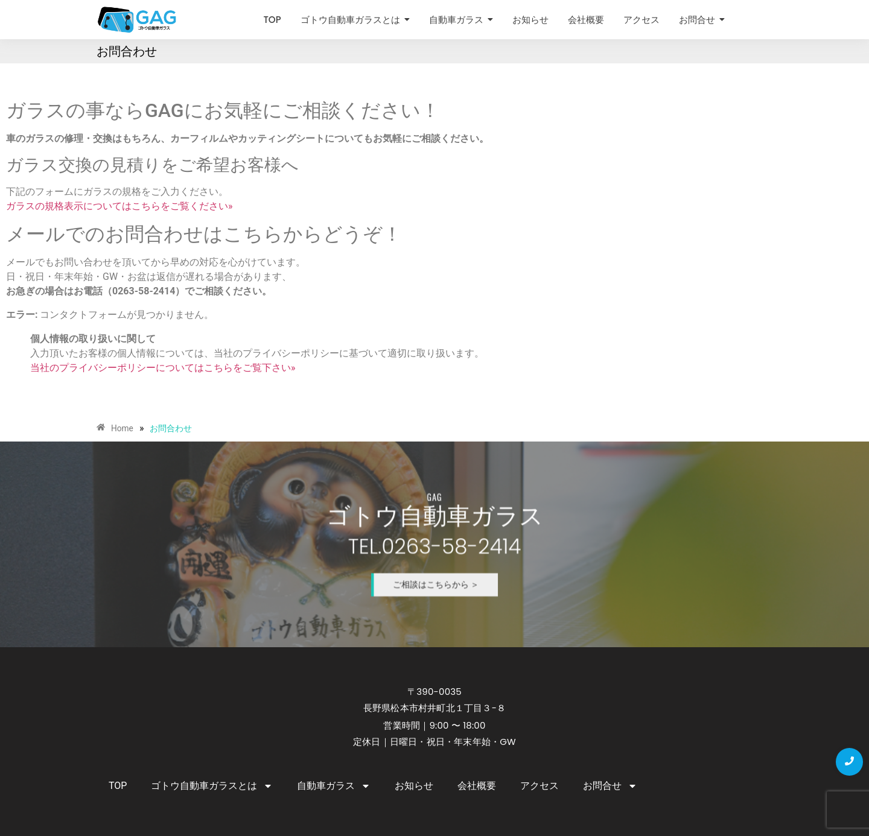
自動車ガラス (334, 786)
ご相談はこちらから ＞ (435, 569)
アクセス (539, 785)
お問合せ (610, 786)
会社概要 (476, 785)
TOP (118, 785)
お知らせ (414, 785)
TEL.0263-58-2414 (434, 546)
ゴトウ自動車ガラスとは (212, 786)
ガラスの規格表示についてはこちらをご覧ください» (119, 206)
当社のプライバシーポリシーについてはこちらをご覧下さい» (163, 367)
